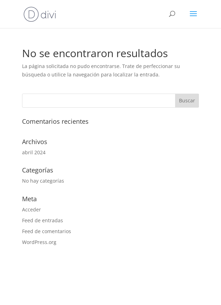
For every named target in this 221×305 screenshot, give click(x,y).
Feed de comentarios (46, 231)
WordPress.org (39, 242)
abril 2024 (34, 152)
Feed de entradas (42, 220)
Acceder (31, 209)
